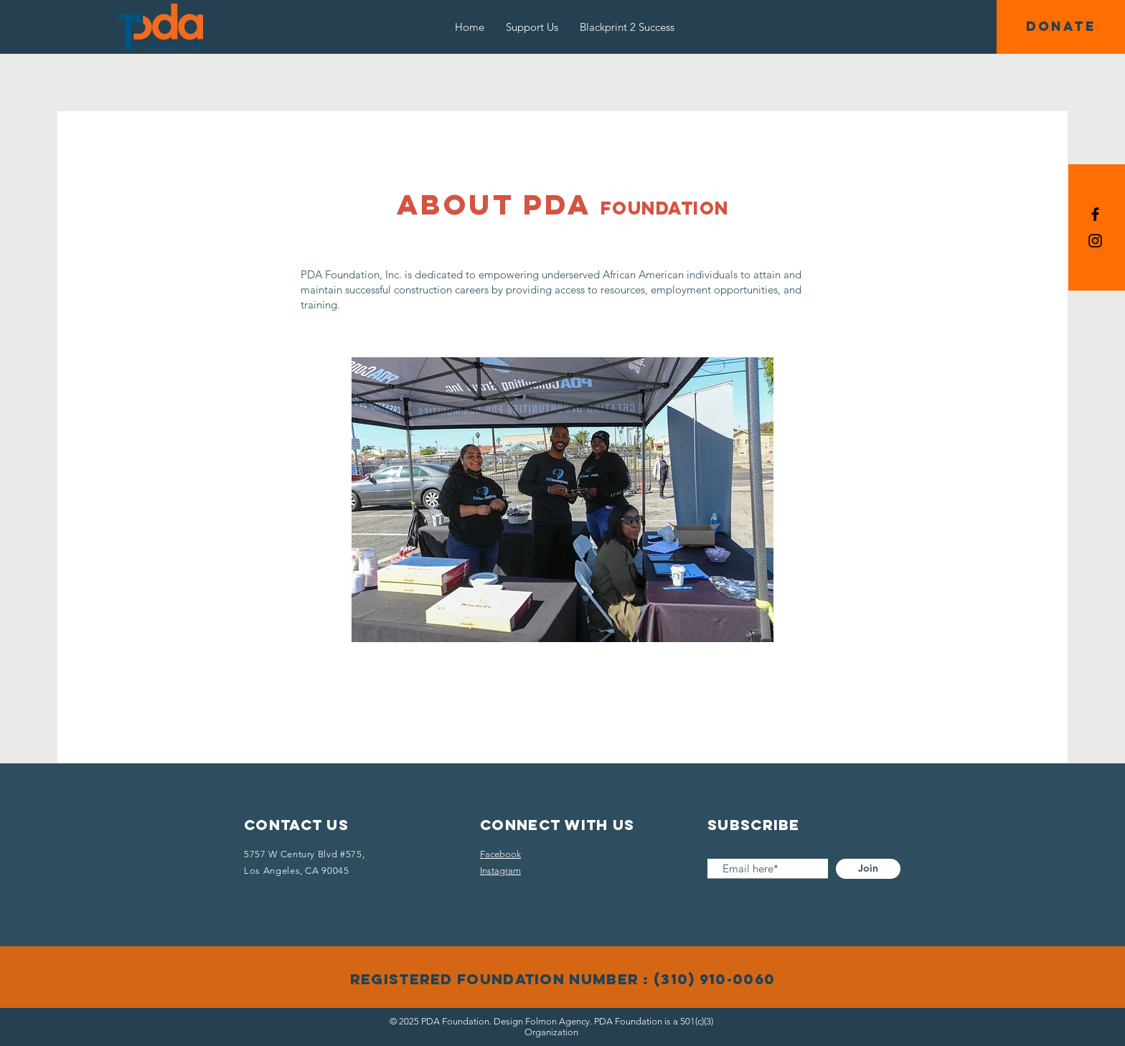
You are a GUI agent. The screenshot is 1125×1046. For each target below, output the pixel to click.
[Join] (868, 869)
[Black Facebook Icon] (1095, 214)
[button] (1061, 27)
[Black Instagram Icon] (1095, 241)
